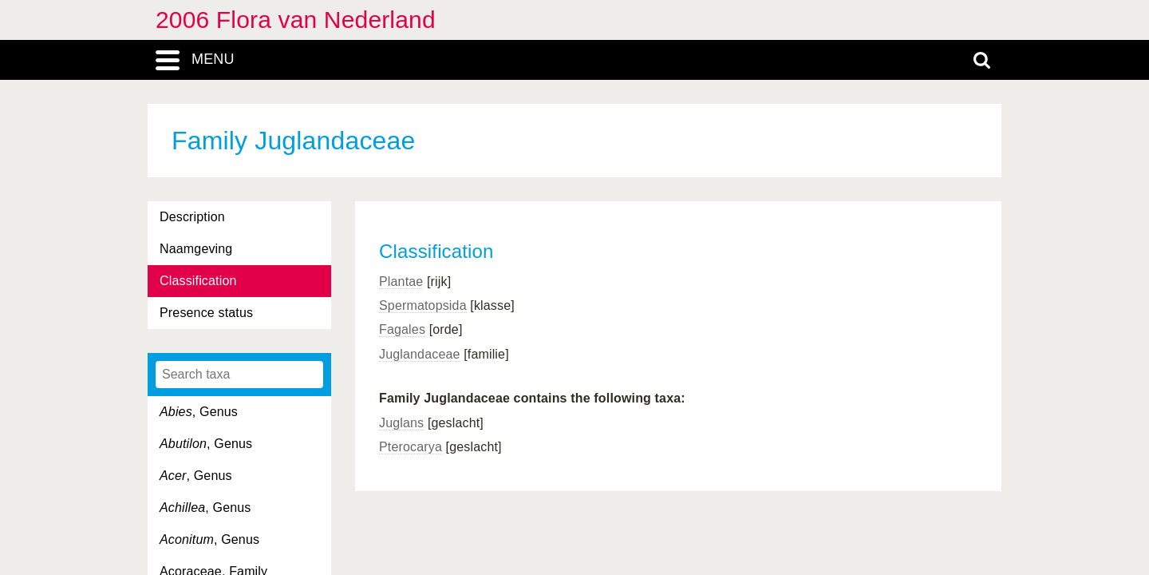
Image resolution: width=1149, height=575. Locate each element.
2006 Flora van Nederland (296, 19)
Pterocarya (410, 447)
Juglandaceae (419, 354)
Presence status (206, 312)
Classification (198, 281)
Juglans (401, 423)
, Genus (199, 411)
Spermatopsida (423, 305)
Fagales (402, 329)
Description (192, 217)
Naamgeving (196, 249)
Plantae (401, 281)
